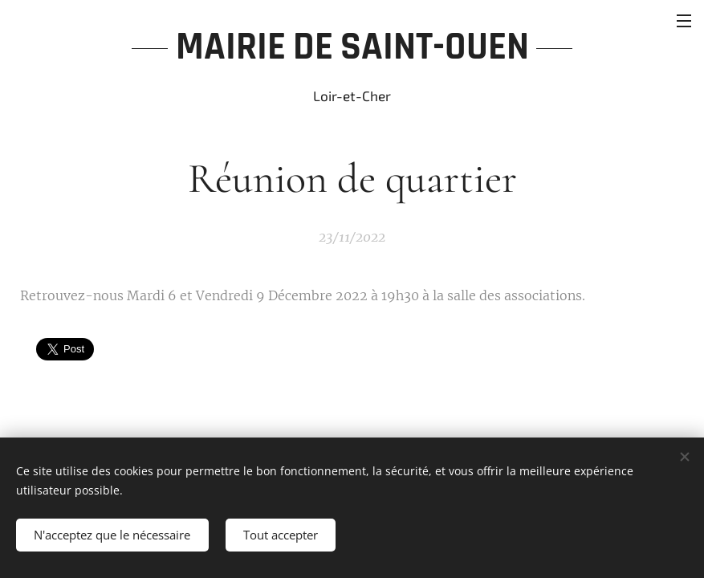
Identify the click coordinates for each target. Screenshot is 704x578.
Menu (684, 21)
